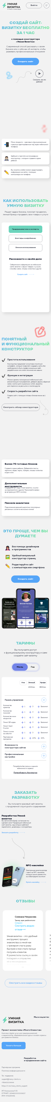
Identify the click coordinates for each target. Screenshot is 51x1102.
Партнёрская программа (11, 1067)
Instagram (18, 923)
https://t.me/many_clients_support (14, 1086)
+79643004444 (8, 1082)
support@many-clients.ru (11, 1079)
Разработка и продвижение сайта (35, 1059)
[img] (11, 1059)
